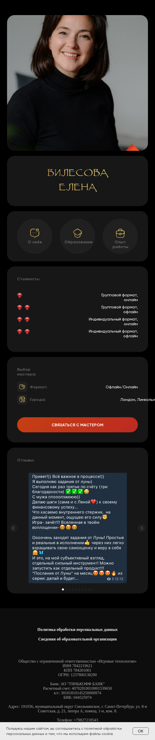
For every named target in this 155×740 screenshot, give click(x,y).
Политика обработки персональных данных (77, 629)
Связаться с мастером (77, 425)
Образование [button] (78, 242)
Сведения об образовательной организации (77, 639)
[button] (120, 233)
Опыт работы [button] (120, 244)
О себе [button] (35, 242)
